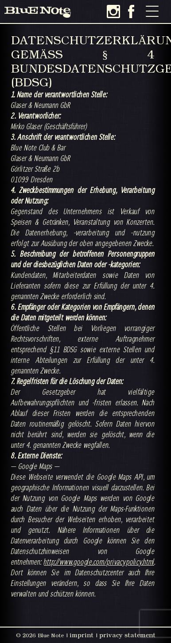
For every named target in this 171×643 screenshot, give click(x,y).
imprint (81, 635)
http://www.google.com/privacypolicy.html (99, 561)
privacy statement (127, 635)
